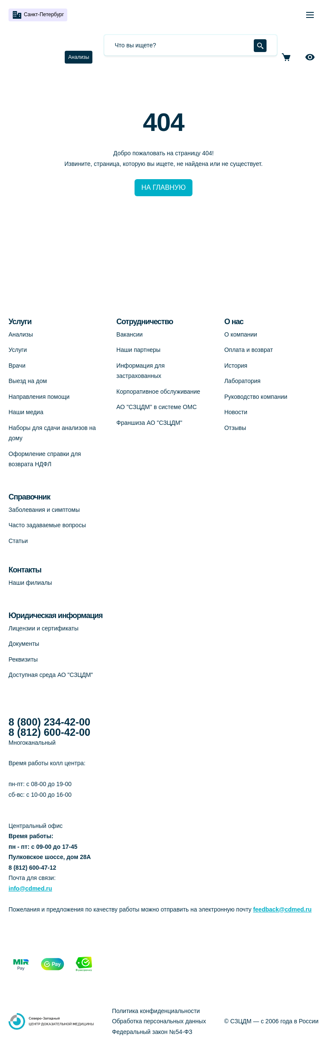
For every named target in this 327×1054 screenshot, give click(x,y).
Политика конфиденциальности (156, 1011)
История (235, 365)
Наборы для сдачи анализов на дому (52, 433)
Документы (24, 643)
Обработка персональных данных (159, 1021)
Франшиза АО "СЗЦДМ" (149, 422)
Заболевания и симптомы (44, 509)
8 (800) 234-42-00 (49, 722)
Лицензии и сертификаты (43, 628)
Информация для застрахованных (140, 371)
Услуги (18, 349)
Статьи (18, 540)
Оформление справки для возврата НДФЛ (45, 459)
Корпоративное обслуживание (158, 391)
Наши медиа (26, 412)
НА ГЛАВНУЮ (163, 187)
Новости (235, 412)
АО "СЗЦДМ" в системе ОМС (156, 407)
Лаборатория (242, 380)
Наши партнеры (138, 349)
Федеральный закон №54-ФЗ (152, 1031)
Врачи (17, 365)
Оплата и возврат (248, 349)
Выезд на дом (28, 380)
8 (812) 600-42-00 (49, 732)
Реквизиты (23, 659)
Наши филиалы (30, 582)
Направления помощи (39, 396)
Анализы (78, 57)
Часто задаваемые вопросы (47, 525)
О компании (240, 334)
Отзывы (235, 427)
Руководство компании (255, 396)
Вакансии (129, 334)
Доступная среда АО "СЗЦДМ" (51, 674)
